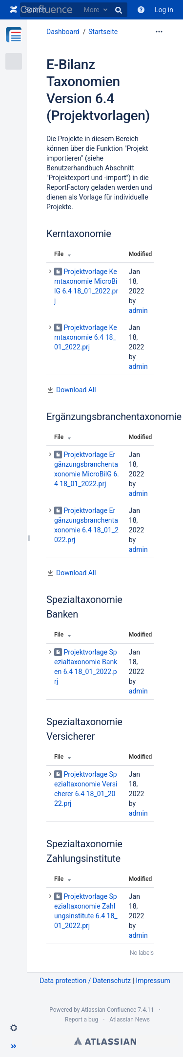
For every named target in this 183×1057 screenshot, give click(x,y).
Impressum (153, 980)
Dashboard (63, 32)
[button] (13, 1028)
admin (138, 310)
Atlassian (105, 1041)
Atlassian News (129, 1019)
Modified (140, 254)
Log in (164, 10)
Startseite (103, 32)
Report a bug (81, 1019)
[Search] (73, 9)
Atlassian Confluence (108, 1009)
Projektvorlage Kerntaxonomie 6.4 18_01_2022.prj (85, 337)
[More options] (159, 31)
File (58, 254)
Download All (76, 390)
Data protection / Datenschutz (85, 980)
